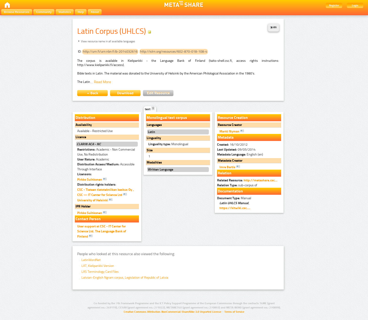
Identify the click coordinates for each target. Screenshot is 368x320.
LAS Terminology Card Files (100, 272)
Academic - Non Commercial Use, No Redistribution (106, 152)
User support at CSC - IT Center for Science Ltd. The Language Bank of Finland (101, 231)
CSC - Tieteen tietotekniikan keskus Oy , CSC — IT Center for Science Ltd (105, 192)
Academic (93, 159)
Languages (154, 125)
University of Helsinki (94, 200)
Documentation (230, 191)
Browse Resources (16, 12)
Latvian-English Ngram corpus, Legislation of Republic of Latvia (124, 278)
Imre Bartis (229, 166)
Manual (234, 198)
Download (125, 93)
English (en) (240, 154)
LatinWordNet (91, 260)
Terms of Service (234, 311)
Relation (224, 173)
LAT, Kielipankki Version (97, 266)
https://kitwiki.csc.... (234, 208)
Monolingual (168, 144)
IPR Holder (83, 206)
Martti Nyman (231, 131)
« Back (92, 93)
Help (81, 12)
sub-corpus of (237, 185)
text (150, 109)
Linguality (154, 138)
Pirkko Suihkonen (92, 179)
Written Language (160, 170)
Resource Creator (230, 125)
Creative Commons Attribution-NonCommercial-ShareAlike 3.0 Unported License (172, 311)
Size (150, 150)
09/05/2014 (236, 150)
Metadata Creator (230, 161)
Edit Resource (158, 93)
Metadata (226, 137)
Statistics (64, 12)
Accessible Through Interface (105, 166)
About (95, 12)
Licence (81, 137)
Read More (102, 82)
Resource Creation (233, 117)
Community (44, 12)
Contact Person (88, 219)
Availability (84, 125)
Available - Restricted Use (95, 131)
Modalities (154, 162)
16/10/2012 (232, 145)
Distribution (85, 117)
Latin (151, 132)
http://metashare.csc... (260, 180)
